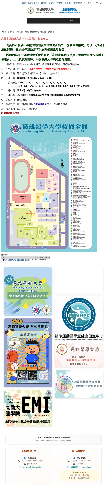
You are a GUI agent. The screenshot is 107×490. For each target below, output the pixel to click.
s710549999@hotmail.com (81, 467)
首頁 (4, 32)
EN (101, 3)
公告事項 (11, 32)
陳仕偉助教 (81, 458)
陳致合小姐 (32, 458)
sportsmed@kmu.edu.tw (32, 467)
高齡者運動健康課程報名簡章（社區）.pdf (18, 260)
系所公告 (20, 32)
